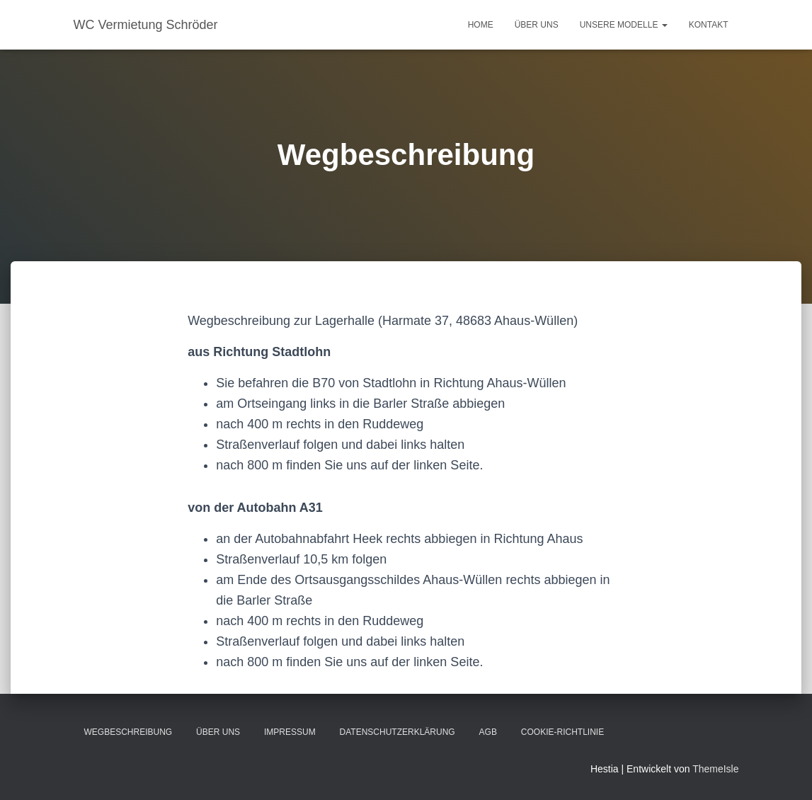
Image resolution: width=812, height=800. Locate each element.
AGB (488, 732)
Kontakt (708, 25)
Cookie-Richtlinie (562, 732)
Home (480, 25)
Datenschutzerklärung (397, 732)
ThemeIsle (715, 769)
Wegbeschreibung (128, 732)
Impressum (290, 732)
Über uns (537, 25)
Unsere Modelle (624, 25)
